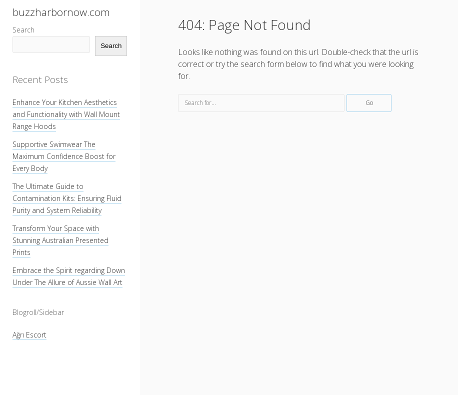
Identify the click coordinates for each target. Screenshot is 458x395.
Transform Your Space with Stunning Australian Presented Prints (60, 240)
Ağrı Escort (29, 335)
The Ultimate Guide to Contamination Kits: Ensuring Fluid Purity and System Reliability (67, 198)
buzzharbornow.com (61, 12)
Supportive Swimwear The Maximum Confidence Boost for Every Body (64, 156)
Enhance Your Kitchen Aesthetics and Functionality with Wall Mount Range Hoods (66, 114)
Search (23, 29)
